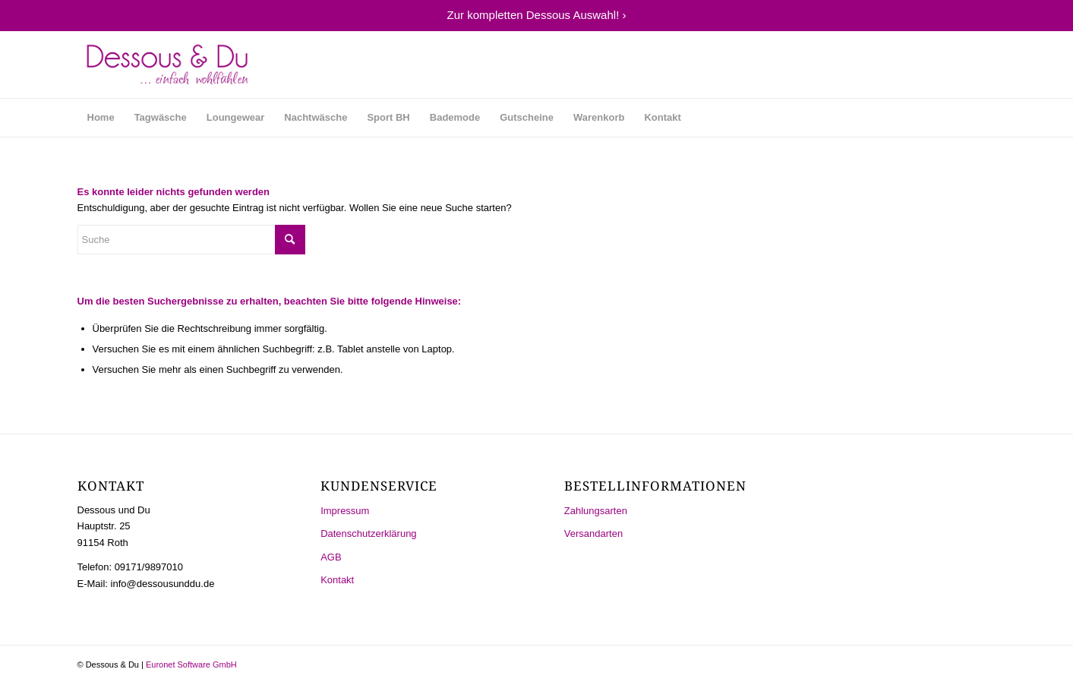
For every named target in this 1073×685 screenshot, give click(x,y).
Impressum (344, 510)
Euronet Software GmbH (191, 664)
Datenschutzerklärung (368, 533)
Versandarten (593, 533)
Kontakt (337, 580)
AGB (330, 557)
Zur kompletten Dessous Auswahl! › (536, 14)
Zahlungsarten (595, 510)
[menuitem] (101, 118)
